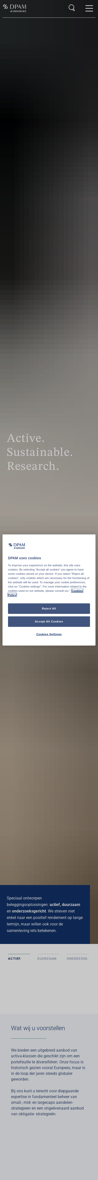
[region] (49, 590)
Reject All (49, 608)
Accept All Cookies (49, 621)
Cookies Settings (49, 634)
